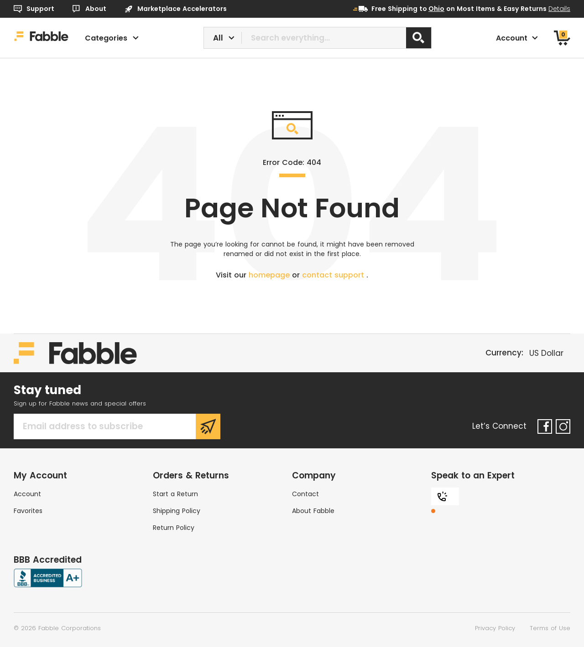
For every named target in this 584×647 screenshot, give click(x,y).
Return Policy (173, 527)
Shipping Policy (176, 510)
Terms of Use (550, 628)
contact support (334, 275)
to (431, 8)
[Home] (41, 37)
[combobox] (317, 38)
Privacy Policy (495, 628)
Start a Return (175, 493)
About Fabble (313, 510)
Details (559, 8)
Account (27, 493)
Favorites (28, 510)
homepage (270, 275)
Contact (305, 493)
